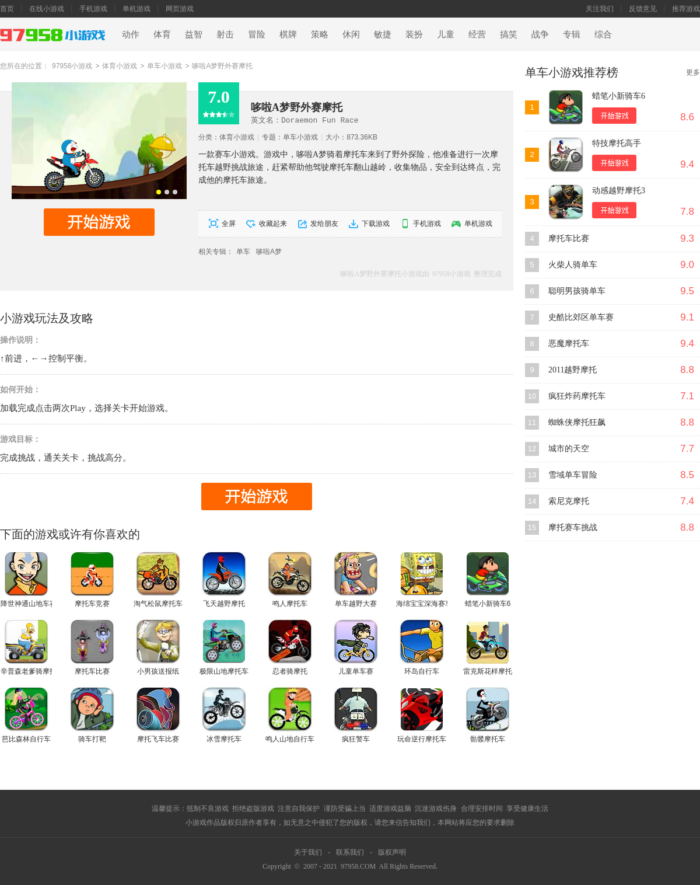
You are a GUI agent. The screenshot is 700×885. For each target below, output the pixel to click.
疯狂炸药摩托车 (577, 396)
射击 (225, 34)
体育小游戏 (119, 66)
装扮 (414, 34)
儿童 (445, 34)
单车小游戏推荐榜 (571, 72)
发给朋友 (324, 223)
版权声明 (392, 852)
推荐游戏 (686, 9)
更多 (693, 72)
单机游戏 (136, 9)
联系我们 (350, 852)
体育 (162, 34)
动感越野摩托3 (618, 190)
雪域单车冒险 (572, 475)
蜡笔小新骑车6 (618, 96)
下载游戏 (376, 223)
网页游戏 (180, 9)
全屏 (229, 223)
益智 (193, 34)
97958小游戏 (72, 66)
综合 (603, 34)
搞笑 (508, 34)
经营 (477, 34)
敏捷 (382, 34)
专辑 (571, 34)
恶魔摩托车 (568, 343)
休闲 (351, 34)
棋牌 (288, 34)
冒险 (256, 34)
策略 (319, 34)
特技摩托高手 (616, 143)
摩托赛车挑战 (572, 527)
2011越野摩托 (572, 369)
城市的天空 (568, 448)
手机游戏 (93, 9)
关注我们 (600, 9)
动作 (130, 34)
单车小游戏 (164, 66)
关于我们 (308, 852)
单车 (243, 252)
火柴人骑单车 (572, 264)
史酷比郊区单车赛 (581, 317)
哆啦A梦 (269, 252)
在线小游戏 (46, 9)
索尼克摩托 (568, 501)
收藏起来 (273, 223)
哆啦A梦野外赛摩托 (222, 66)
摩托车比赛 (568, 238)
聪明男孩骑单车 (577, 291)
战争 (540, 34)
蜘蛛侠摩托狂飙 (577, 422)
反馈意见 (643, 9)
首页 (7, 9)
